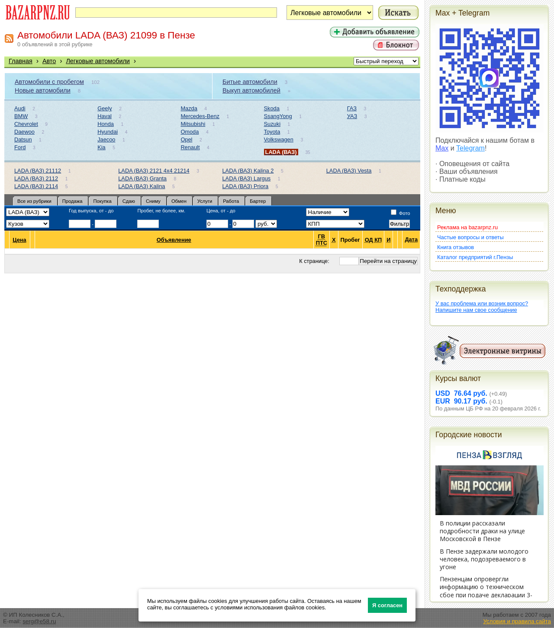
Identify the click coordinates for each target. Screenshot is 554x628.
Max (441, 148)
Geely (104, 108)
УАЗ (352, 116)
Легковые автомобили (98, 61)
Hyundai (107, 131)
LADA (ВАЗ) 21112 (37, 170)
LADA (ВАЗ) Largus (246, 178)
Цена (19, 240)
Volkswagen (278, 139)
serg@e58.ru (39, 621)
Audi (20, 108)
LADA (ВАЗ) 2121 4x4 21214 (153, 170)
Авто (49, 61)
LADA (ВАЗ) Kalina (141, 186)
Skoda (272, 108)
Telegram (470, 148)
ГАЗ (352, 108)
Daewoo (24, 131)
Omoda (189, 131)
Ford (20, 147)
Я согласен (387, 605)
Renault (190, 147)
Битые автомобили (249, 81)
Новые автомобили (43, 90)
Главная (20, 61)
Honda (105, 124)
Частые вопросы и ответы (470, 237)
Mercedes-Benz (199, 116)
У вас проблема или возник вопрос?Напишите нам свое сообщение (481, 306)
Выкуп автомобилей (251, 90)
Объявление (174, 240)
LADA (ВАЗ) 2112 (36, 178)
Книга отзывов (455, 247)
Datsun (23, 139)
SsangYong (278, 116)
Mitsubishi (192, 124)
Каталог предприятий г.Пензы (475, 257)
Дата (411, 239)
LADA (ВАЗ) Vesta (349, 170)
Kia (101, 147)
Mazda (188, 108)
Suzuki (272, 124)
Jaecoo (106, 139)
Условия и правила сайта (517, 621)
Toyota (272, 131)
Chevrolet (26, 124)
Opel (186, 139)
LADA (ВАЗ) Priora (245, 186)
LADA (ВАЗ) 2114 (36, 186)
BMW (21, 116)
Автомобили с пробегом (49, 81)
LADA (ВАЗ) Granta (142, 178)
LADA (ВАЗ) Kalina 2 (248, 170)
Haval (104, 116)
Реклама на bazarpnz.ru (467, 227)
